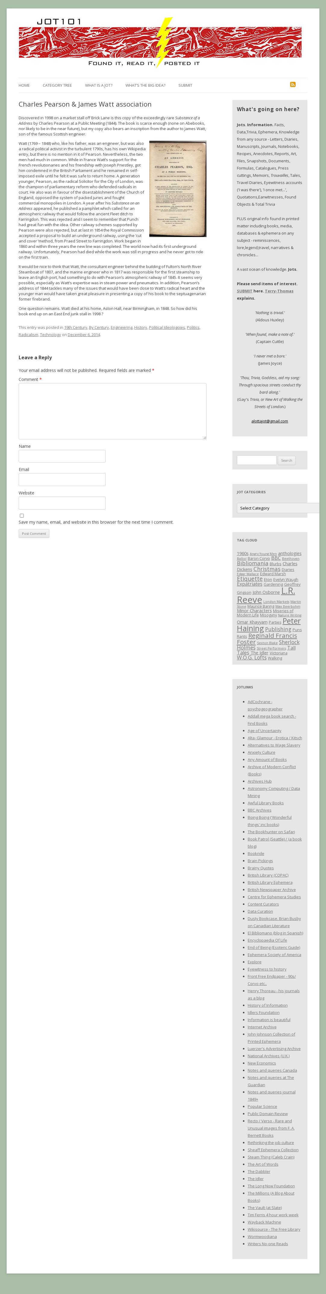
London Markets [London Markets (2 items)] (276, 602)
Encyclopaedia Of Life (267, 940)
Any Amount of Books (267, 759)
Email (24, 469)
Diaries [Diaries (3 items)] (288, 569)
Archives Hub (260, 781)
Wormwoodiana (262, 1236)
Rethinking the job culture (271, 1142)
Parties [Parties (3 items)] (275, 622)
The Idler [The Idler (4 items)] (259, 653)
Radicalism (28, 334)
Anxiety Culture (261, 752)
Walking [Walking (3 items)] (275, 658)
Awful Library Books (266, 803)
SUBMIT (245, 291)
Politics (193, 327)
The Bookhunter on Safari (271, 831)
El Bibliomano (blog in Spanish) (275, 933)
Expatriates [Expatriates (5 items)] (249, 584)
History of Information (268, 1005)
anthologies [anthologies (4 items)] (290, 553)
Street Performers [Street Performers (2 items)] (271, 648)
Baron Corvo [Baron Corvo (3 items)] (259, 558)
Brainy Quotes (261, 868)
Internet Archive (262, 1027)
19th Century (75, 327)
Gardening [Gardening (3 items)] (273, 584)
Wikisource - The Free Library (274, 1229)
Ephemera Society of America (274, 954)
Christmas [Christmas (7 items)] (267, 568)
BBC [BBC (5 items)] (276, 558)
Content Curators (263, 904)
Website (26, 493)
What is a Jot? (98, 85)
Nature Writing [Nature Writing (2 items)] (289, 615)
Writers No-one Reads (268, 1243)
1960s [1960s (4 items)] (243, 553)
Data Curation (260, 911)
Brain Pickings (260, 860)
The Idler (256, 1178)
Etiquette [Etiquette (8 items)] (250, 579)
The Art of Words (263, 1164)
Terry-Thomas (279, 291)
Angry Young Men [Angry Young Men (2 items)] (263, 554)
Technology (50, 334)
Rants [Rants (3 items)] (242, 636)
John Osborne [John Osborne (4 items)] (266, 592)
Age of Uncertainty (264, 730)
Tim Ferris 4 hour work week (273, 1215)
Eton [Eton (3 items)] (268, 579)
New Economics (262, 1063)
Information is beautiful (269, 1019)
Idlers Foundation (264, 1012)
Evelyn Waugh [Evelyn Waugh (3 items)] (285, 579)
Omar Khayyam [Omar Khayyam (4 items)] (252, 622)
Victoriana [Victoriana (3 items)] (278, 653)
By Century (99, 327)
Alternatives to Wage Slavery (274, 745)
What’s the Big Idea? (145, 85)
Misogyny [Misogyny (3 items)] (268, 615)
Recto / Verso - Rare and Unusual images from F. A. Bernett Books (271, 1128)
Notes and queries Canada (272, 1070)
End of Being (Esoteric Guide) (274, 947)
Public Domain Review (268, 1113)
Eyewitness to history (267, 969)
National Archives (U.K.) (269, 1056)
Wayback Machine (264, 1222)
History (140, 327)
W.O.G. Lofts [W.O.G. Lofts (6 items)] (252, 657)
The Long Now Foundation (271, 1186)
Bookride (256, 853)
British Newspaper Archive (272, 889)
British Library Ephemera (270, 882)
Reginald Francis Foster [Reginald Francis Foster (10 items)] (267, 638)
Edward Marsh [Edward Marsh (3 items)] (273, 573)
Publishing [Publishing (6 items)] (278, 629)
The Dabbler (259, 1171)
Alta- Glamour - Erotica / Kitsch (275, 738)
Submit (185, 85)
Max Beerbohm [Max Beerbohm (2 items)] (287, 606)
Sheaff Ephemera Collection (273, 1149)
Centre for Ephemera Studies (274, 897)
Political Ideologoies (167, 327)
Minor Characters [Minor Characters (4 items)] (254, 610)
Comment (30, 379)
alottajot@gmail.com (269, 421)
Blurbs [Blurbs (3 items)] (275, 563)
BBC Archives (260, 810)
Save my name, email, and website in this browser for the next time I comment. (96, 522)
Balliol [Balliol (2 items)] (242, 559)
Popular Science (262, 1106)
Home (24, 85)
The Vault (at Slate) (265, 1207)
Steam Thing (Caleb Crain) (271, 1157)
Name (25, 446)
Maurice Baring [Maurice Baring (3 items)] (260, 606)
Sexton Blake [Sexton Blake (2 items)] (267, 643)
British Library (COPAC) (268, 875)
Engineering (121, 327)
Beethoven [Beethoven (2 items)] (291, 559)
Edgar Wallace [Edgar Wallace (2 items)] (248, 574)
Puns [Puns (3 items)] (297, 629)
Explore (255, 962)
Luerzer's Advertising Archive (274, 1048)
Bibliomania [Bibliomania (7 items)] (253, 563)
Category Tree (57, 85)
